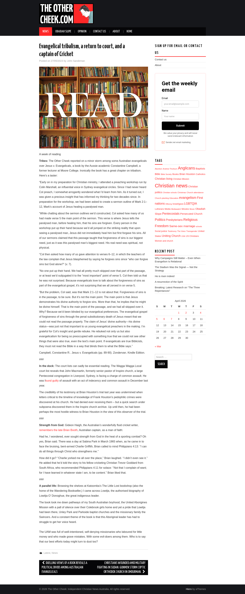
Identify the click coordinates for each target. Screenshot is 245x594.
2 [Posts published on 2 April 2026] (186, 312)
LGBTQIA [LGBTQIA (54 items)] (190, 203)
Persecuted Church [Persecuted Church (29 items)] (191, 213)
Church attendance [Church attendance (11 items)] (195, 192)
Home (129, 31)
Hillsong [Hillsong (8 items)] (168, 204)
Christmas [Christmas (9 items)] (181, 192)
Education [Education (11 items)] (173, 198)
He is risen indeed (164, 276)
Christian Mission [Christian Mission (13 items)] (181, 179)
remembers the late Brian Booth (58, 430)
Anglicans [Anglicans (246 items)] (186, 168)
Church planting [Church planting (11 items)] (162, 198)
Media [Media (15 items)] (168, 209)
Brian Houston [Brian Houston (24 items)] (187, 174)
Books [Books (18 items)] (175, 174)
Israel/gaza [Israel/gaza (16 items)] (178, 204)
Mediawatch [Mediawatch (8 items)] (176, 209)
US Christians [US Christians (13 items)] (192, 236)
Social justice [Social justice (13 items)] (161, 231)
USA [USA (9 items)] (183, 236)
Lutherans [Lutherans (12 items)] (159, 209)
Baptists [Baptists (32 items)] (200, 168)
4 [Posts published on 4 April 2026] (200, 312)
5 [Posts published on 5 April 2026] (157, 319)
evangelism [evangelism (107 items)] (187, 197)
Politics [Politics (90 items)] (160, 219)
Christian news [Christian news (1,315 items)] (171, 185)
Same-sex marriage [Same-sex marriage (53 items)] (182, 226)
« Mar (158, 346)
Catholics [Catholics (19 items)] (200, 174)
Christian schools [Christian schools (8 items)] (170, 192)
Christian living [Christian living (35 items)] (163, 178)
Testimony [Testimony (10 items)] (172, 231)
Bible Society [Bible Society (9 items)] (166, 174)
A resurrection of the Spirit (169, 281)
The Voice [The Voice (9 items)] (181, 231)
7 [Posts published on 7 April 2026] (171, 319)
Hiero (189, 589)
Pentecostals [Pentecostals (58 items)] (170, 213)
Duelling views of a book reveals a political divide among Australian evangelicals (64, 567)
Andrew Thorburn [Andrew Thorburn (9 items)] (170, 169)
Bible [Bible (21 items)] (157, 174)
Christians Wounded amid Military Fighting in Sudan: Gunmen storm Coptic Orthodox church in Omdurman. (121, 567)
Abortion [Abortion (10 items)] (158, 169)
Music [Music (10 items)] (192, 209)
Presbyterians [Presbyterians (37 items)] (174, 219)
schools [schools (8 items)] (199, 226)
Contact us (99, 31)
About (116, 31)
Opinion (82, 31)
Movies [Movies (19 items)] (185, 209)
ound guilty (52, 380)
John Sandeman (76, 61)
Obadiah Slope (63, 31)
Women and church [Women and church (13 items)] (164, 241)
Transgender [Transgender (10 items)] (191, 231)
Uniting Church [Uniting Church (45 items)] (171, 235)
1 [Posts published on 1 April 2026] (178, 312)
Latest (47, 553)
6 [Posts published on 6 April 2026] (164, 319)
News (46, 31)
